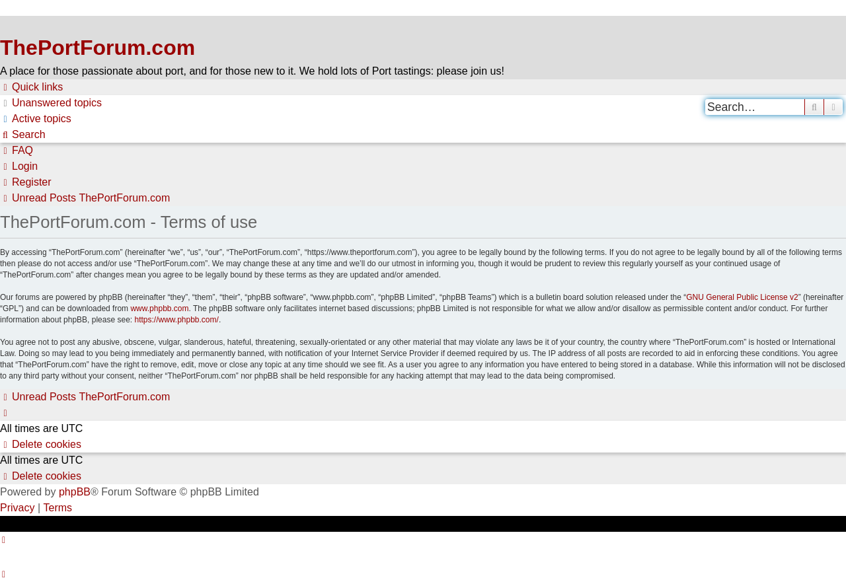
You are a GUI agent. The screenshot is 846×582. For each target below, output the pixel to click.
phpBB (75, 491)
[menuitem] (51, 103)
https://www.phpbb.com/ (176, 319)
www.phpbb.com (159, 308)
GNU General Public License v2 (742, 297)
